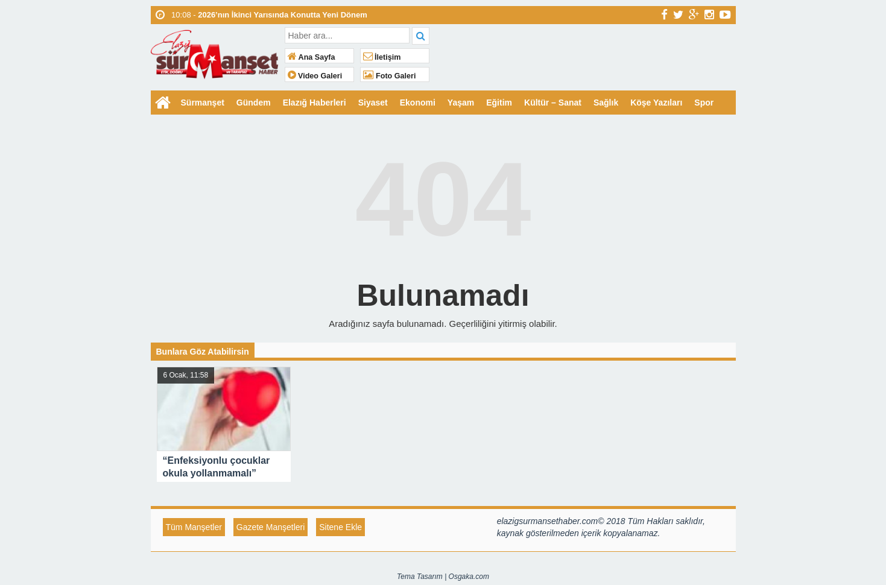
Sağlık (605, 102)
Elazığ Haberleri (314, 102)
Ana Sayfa (311, 57)
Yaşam (461, 102)
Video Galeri (315, 76)
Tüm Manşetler (194, 527)
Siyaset (373, 102)
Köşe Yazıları (656, 102)
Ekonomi (417, 102)
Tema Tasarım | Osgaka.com (443, 576)
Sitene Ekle (340, 527)
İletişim (382, 57)
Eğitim (499, 102)
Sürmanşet (202, 102)
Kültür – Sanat (552, 102)
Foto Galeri (389, 76)
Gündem (253, 102)
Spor (704, 102)
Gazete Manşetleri (270, 527)
